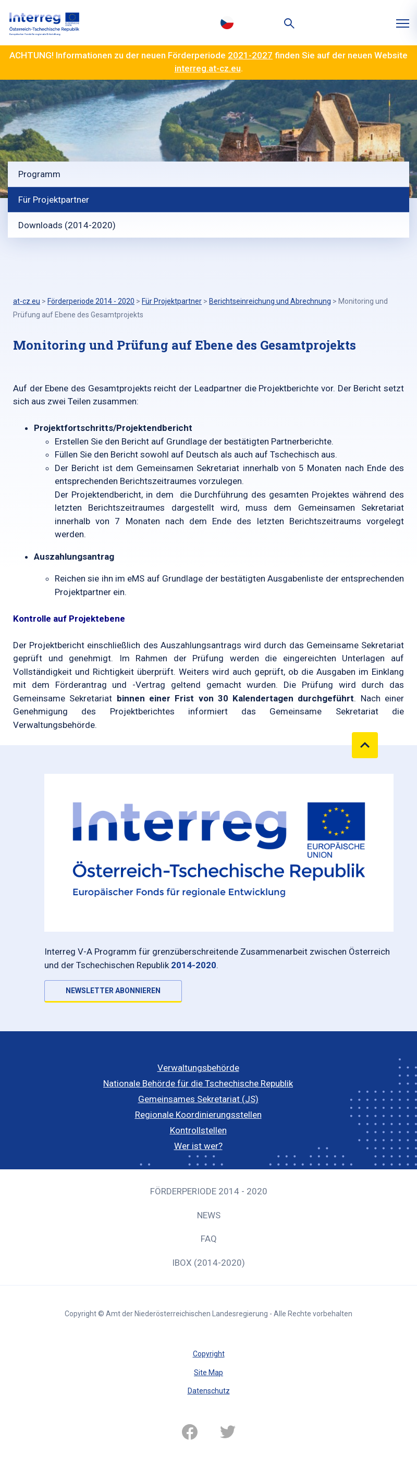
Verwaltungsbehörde (198, 1068)
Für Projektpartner (53, 199)
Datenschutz (209, 1391)
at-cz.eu (26, 301)
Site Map (208, 1372)
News (208, 1215)
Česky (226, 22)
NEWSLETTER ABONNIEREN (113, 990)
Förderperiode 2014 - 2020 (208, 1191)
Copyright (209, 1354)
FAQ (209, 1238)
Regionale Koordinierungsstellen (198, 1114)
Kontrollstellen (198, 1130)
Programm (39, 174)
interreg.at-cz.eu (208, 68)
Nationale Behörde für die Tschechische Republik (198, 1083)
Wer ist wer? (198, 1146)
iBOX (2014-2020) (208, 1262)
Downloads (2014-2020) (67, 225)
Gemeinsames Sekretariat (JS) (198, 1099)
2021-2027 (250, 55)
